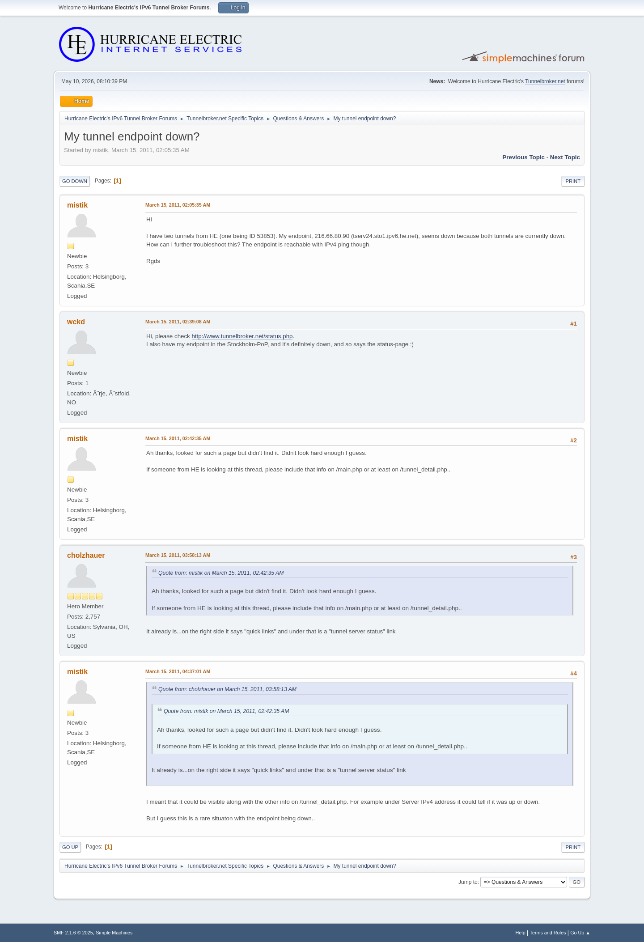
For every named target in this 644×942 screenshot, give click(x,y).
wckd (76, 322)
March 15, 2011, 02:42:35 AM (177, 438)
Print (572, 181)
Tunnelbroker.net (545, 81)
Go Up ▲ (580, 932)
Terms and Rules (548, 932)
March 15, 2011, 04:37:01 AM (177, 671)
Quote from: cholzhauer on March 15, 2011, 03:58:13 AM (227, 689)
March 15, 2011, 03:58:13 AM (177, 555)
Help (520, 932)
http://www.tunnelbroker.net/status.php (242, 336)
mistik (77, 205)
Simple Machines (114, 932)
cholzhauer (86, 555)
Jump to (468, 882)
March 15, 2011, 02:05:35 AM (177, 205)
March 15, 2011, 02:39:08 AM (177, 321)
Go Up (70, 847)
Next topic (565, 157)
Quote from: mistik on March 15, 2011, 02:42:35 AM (221, 573)
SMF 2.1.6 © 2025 (73, 932)
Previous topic (523, 157)
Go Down (74, 181)
